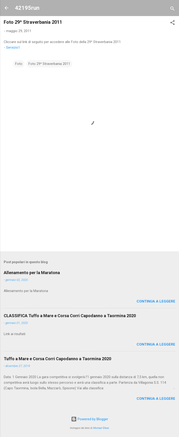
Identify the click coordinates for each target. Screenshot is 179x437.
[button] (172, 23)
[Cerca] (172, 9)
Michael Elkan (101, 428)
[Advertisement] (89, 211)
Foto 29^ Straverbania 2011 (49, 64)
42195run (27, 8)
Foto (18, 64)
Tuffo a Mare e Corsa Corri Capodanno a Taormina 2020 (57, 358)
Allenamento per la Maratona (32, 272)
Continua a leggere (156, 301)
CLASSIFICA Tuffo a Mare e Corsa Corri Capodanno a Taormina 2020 (70, 315)
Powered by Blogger (89, 419)
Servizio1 (13, 47)
